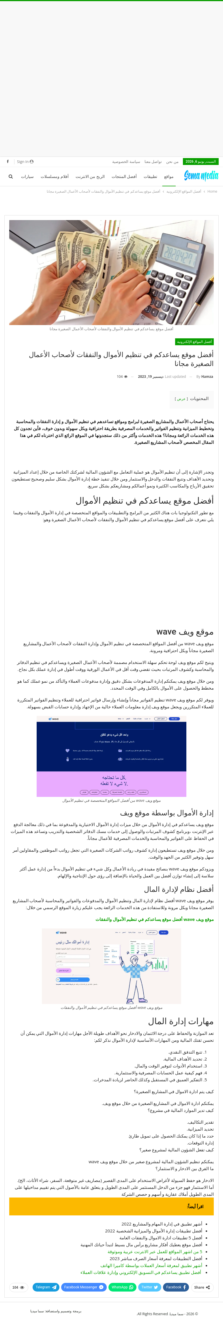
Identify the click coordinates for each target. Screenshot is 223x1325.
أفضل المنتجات (124, 176)
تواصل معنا (153, 161)
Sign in (25, 161)
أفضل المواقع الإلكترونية (194, 342)
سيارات (27, 176)
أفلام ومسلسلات (54, 176)
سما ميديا (37, 1311)
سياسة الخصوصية (126, 161)
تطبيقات (150, 176)
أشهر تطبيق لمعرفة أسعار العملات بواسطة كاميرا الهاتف (151, 1265)
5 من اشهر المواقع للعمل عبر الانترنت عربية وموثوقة (155, 1251)
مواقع (169, 176)
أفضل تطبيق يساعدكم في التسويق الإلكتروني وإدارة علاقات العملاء (140, 1272)
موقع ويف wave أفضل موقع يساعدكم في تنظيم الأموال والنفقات (154, 919)
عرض (181, 398)
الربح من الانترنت (90, 176)
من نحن (172, 161)
